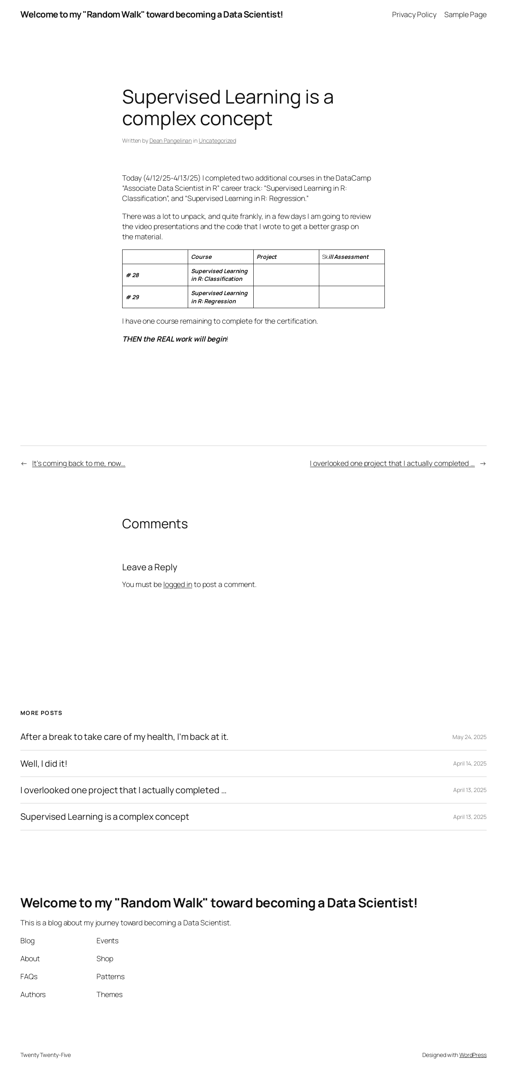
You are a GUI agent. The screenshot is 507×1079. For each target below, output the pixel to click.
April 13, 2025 (470, 790)
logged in (177, 584)
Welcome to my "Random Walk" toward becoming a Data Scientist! (151, 14)
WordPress (473, 1055)
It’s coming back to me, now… (78, 463)
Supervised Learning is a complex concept (104, 816)
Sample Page (465, 14)
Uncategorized (217, 140)
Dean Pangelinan (170, 140)
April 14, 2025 (470, 763)
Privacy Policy (414, 14)
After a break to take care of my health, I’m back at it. (124, 736)
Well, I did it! (44, 763)
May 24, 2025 (469, 737)
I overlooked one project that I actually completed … (392, 463)
